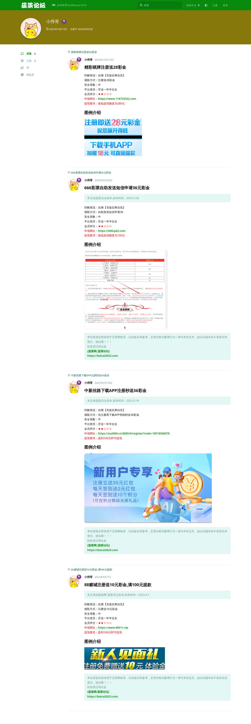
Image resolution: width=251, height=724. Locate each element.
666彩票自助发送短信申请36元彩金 (91, 172)
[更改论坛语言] (193, 5)
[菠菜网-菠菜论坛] (98, 692)
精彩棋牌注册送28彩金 (83, 52)
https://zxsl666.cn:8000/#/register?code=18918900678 (134, 433)
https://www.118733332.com (117, 99)
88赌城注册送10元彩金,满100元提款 (91, 569)
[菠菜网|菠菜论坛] (98, 351)
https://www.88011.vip (113, 627)
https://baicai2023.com (102, 355)
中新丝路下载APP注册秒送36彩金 (90, 375)
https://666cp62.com (112, 231)
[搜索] (160, 5)
